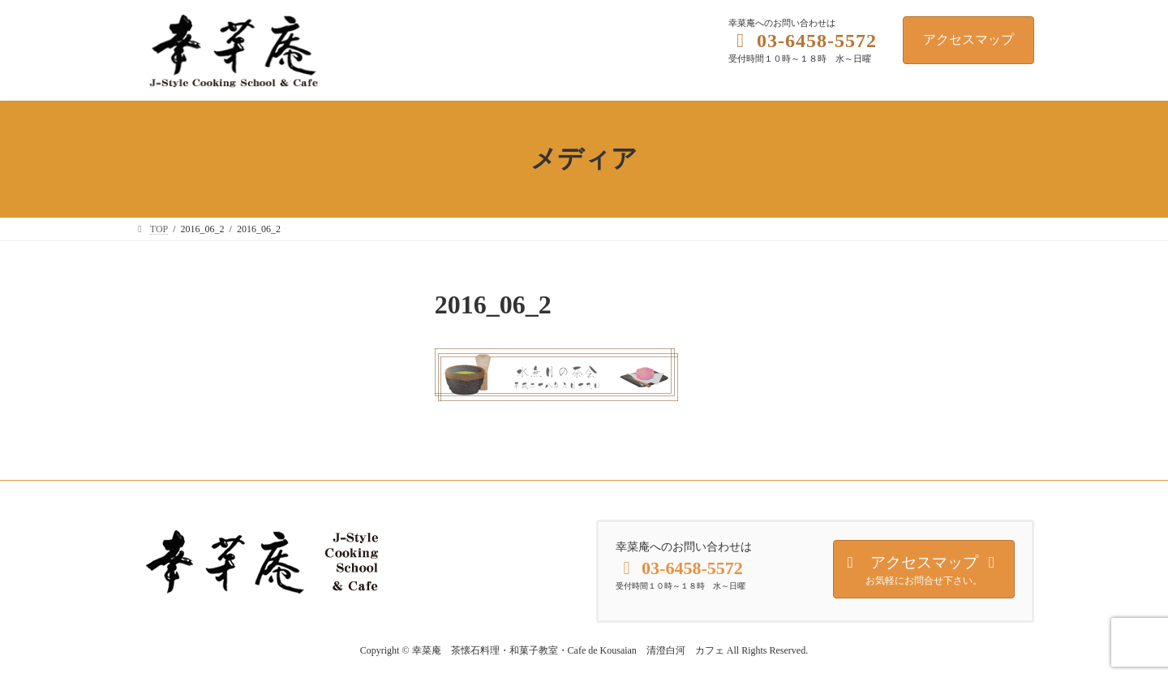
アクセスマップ (968, 39)
